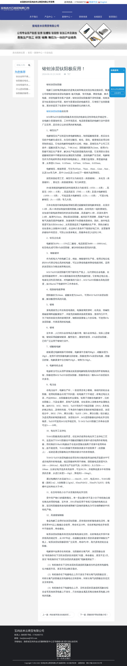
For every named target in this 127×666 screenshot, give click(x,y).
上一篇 (58, 615)
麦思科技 (81, 663)
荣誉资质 (83, 17)
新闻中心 (67, 17)
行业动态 (49, 52)
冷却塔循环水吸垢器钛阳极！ (29, 85)
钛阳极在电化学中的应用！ (28, 80)
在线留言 (98, 17)
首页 (30, 52)
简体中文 (93, 2)
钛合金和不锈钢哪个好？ (27, 76)
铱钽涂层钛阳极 (54, 111)
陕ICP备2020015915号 (94, 663)
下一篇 (94, 615)
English (104, 2)
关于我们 (34, 17)
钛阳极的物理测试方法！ (27, 93)
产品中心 (50, 17)
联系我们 (113, 17)
